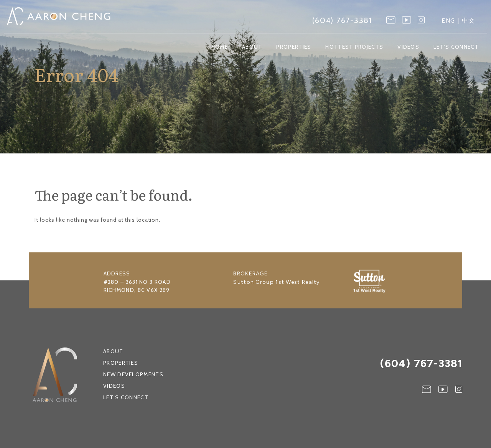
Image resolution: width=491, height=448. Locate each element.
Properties (293, 47)
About (252, 47)
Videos (408, 47)
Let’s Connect (456, 47)
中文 (469, 20)
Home (219, 47)
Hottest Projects (354, 47)
